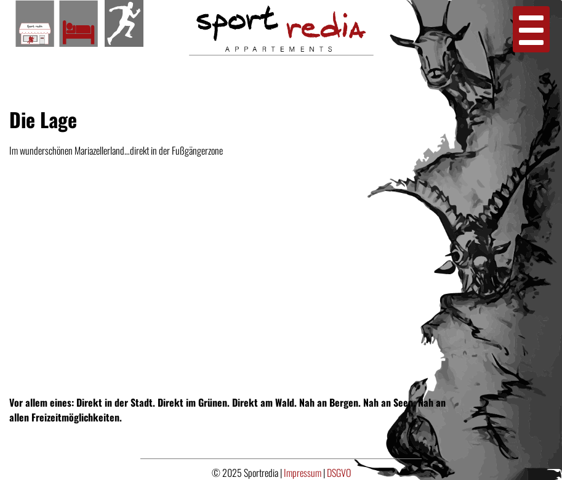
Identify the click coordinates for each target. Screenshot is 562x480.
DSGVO (339, 472)
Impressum (303, 472)
